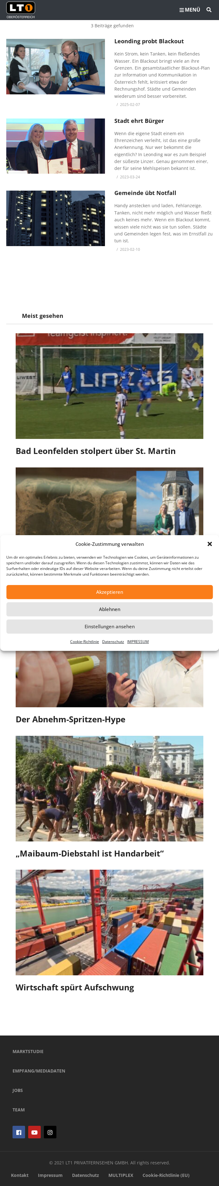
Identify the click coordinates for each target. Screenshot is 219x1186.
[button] (209, 544)
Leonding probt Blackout (149, 41)
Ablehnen (109, 609)
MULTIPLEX (120, 1175)
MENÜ (190, 9)
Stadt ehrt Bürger (139, 120)
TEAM (19, 1110)
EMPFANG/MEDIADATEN (39, 1071)
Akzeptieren (109, 592)
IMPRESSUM (138, 641)
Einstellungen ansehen (110, 626)
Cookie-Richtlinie (84, 641)
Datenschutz (113, 641)
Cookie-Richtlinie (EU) (166, 1175)
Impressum (50, 1175)
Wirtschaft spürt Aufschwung (75, 987)
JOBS (18, 1090)
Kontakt (20, 1175)
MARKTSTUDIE (28, 1051)
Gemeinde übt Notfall (145, 193)
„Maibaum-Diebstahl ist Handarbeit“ (90, 853)
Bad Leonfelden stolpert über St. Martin (96, 450)
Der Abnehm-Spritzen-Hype (70, 719)
